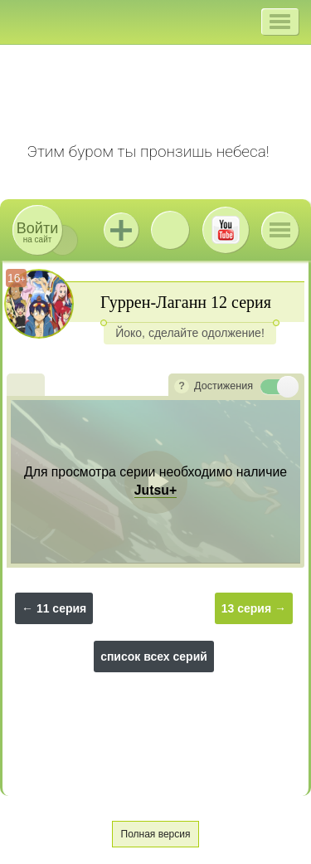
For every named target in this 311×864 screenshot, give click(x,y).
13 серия (246, 608)
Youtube (225, 230)
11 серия (61, 608)
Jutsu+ (121, 229)
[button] (280, 21)
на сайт (37, 232)
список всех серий (153, 656)
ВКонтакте (170, 230)
